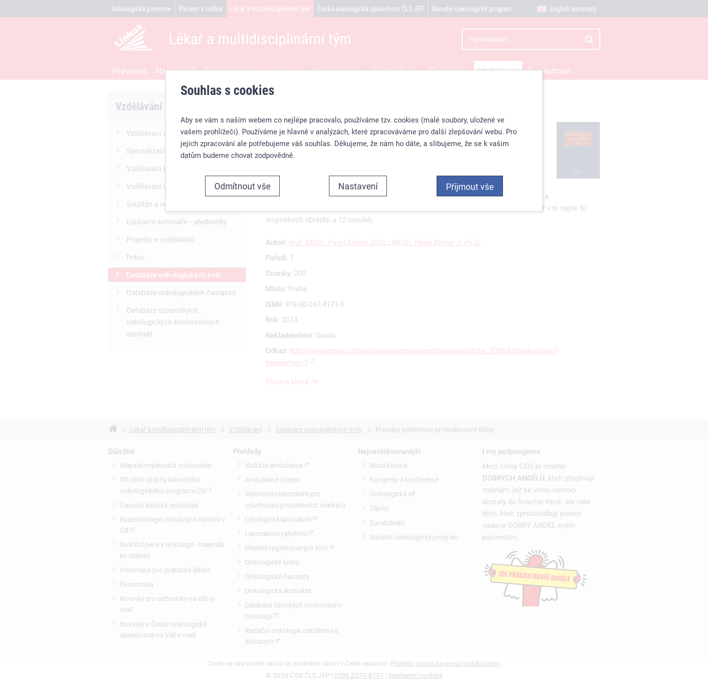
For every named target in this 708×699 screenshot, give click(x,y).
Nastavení (358, 186)
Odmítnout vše (242, 186)
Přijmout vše (470, 186)
